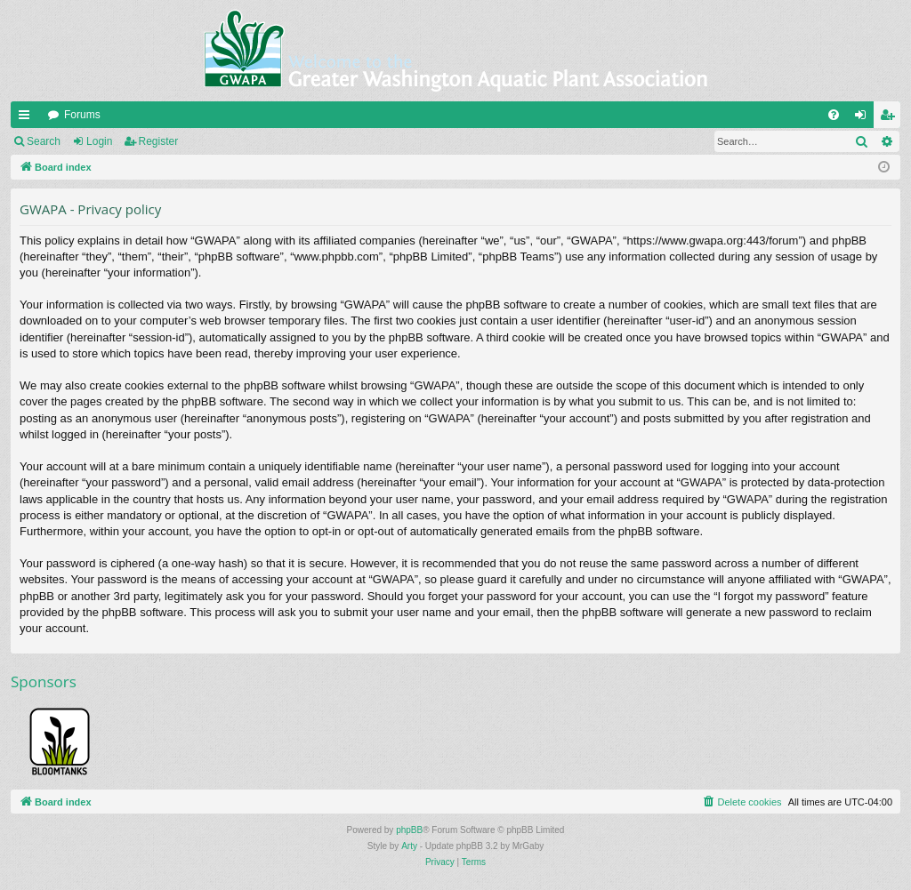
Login (99, 141)
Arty (409, 846)
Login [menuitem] (864, 118)
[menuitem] (833, 114)
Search (43, 141)
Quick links (27, 118)
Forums (82, 114)
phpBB (409, 830)
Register (159, 141)
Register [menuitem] (891, 118)
